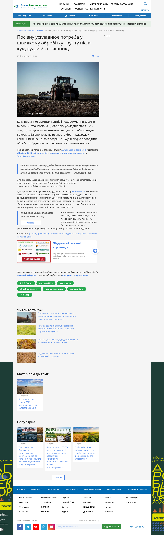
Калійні (108, 482)
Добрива (70, 15)
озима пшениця (54, 289)
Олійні (65, 482)
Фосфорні (109, 477)
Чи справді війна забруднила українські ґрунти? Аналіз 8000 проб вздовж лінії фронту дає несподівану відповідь (90, 23)
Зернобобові (68, 477)
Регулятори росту (48, 473)
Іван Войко (80, 149)
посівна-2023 (46, 283)
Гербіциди (23, 477)
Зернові (65, 473)
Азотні (108, 473)
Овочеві (87, 477)
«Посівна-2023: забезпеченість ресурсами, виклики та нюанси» (50, 153)
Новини (66, 4)
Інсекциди (23, 486)
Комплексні (110, 486)
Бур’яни (93, 15)
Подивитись (84, 8)
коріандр (24, 294)
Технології (68, 8)
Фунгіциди (24, 482)
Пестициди (24, 15)
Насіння (47, 15)
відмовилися (78, 191)
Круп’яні (65, 486)
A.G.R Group (26, 283)
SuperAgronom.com (26, 156)
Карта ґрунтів (101, 8)
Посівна (39, 30)
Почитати (82, 4)
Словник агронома (126, 4)
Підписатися (111, 501)
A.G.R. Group (68, 149)
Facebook (21, 275)
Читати (30, 222)
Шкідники (140, 15)
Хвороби (117, 15)
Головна (21, 30)
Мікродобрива (132, 473)
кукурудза (65, 283)
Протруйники (47, 477)
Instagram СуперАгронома (75, 275)
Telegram (31, 275)
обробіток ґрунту (29, 289)
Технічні (87, 473)
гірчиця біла (76, 289)
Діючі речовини (103, 4)
